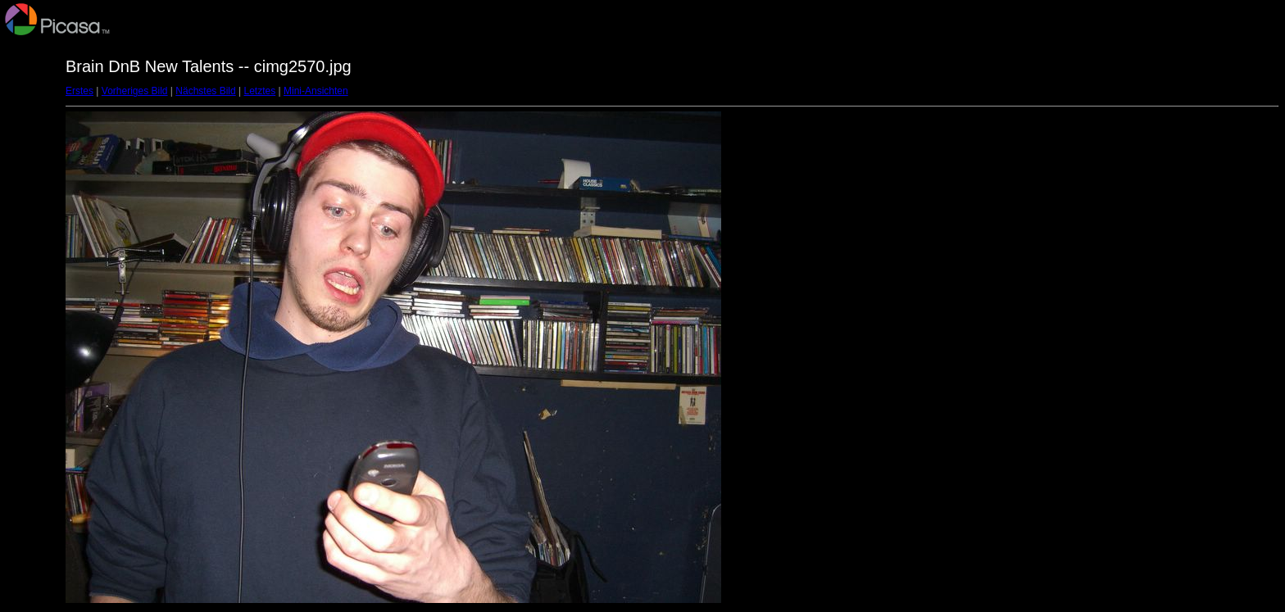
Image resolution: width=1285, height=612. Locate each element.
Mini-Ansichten (316, 91)
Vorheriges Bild (135, 91)
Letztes (260, 91)
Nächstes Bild (205, 91)
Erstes (79, 91)
